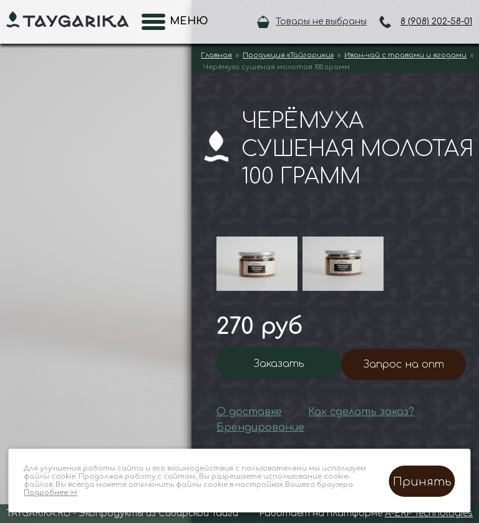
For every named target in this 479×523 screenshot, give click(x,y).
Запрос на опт (404, 364)
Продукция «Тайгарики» (288, 55)
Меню (185, 21)
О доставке (249, 412)
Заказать (279, 363)
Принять (422, 482)
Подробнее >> (50, 493)
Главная (216, 55)
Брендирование (260, 427)
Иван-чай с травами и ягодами (405, 55)
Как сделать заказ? (361, 412)
